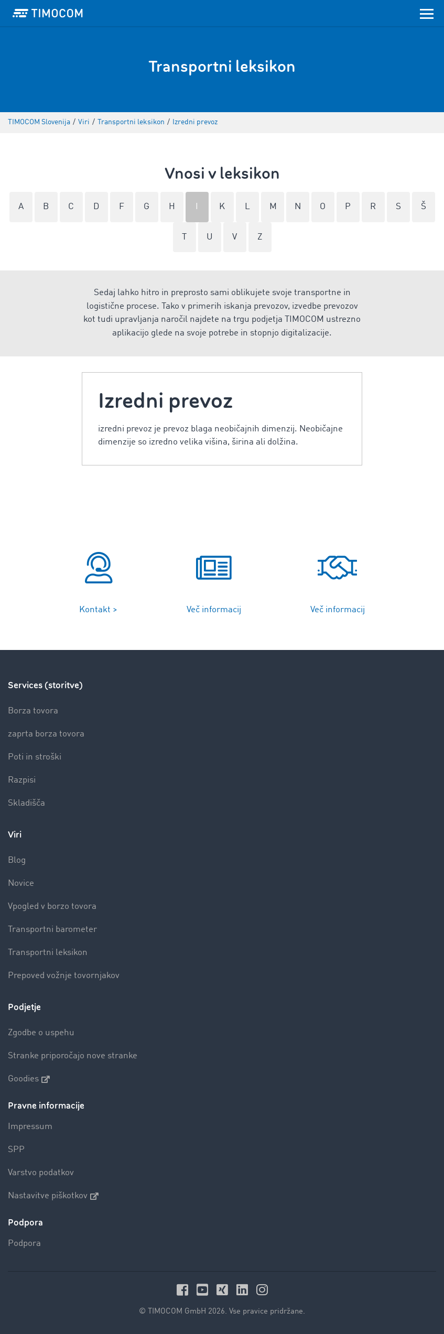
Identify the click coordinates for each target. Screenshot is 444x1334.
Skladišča (26, 803)
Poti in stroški (34, 757)
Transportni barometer (52, 929)
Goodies (29, 1079)
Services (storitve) (45, 685)
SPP (16, 1149)
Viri (14, 835)
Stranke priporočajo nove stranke (72, 1055)
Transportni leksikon (48, 952)
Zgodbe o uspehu (41, 1032)
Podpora (24, 1243)
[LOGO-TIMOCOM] (48, 13)
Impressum (30, 1126)
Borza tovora (33, 711)
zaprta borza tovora (46, 734)
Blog (17, 860)
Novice (21, 883)
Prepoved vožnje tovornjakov (64, 975)
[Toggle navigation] (427, 13)
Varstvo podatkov (41, 1172)
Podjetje (24, 1007)
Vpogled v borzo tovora (52, 906)
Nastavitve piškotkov (53, 1196)
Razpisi (22, 780)
